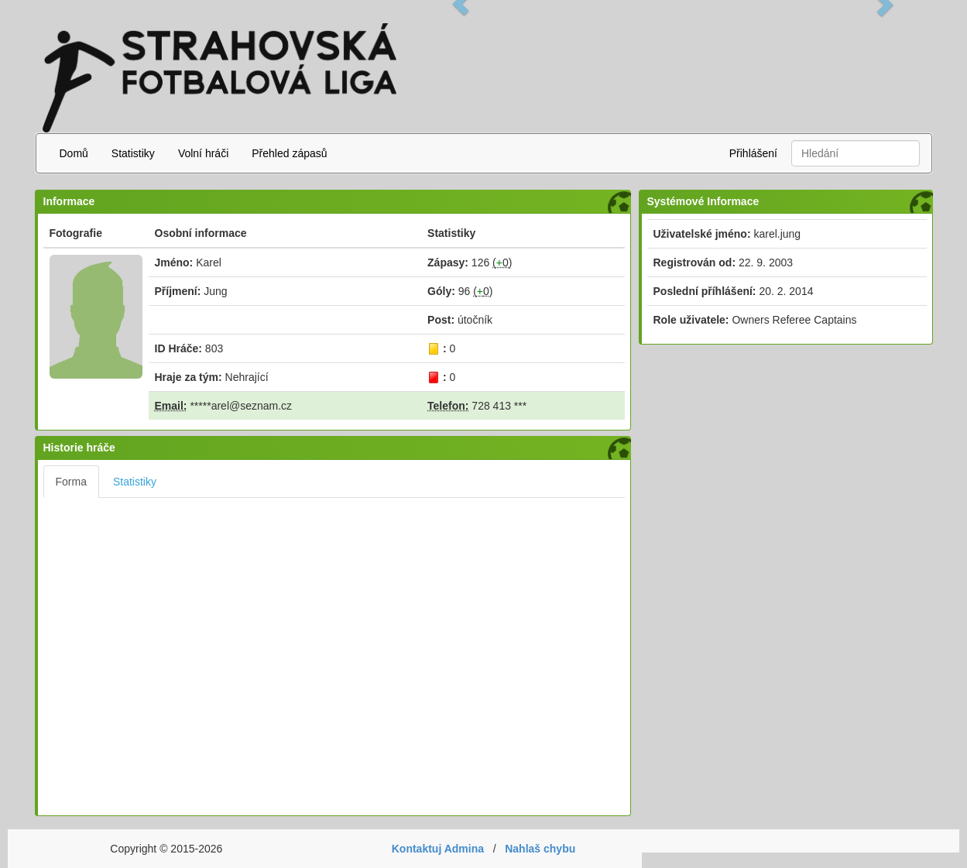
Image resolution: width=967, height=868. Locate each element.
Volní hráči (203, 153)
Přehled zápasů (289, 153)
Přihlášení (753, 153)
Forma (71, 481)
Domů (74, 153)
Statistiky (133, 153)
